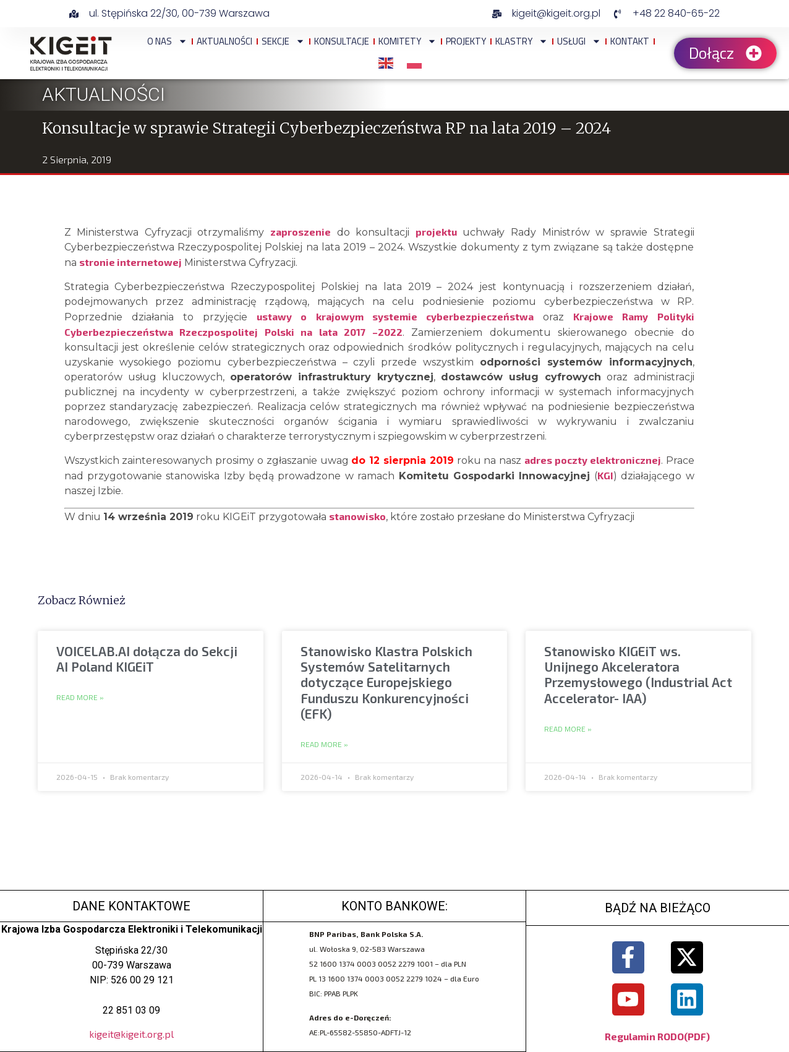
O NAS (167, 41)
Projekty (466, 41)
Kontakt (629, 41)
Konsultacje (341, 41)
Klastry (521, 41)
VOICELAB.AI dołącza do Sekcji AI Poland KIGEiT (146, 658)
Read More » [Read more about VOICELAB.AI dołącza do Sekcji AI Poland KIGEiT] (80, 697)
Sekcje (283, 41)
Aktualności (224, 41)
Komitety (407, 41)
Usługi (579, 41)
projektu (436, 231)
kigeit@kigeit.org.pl (131, 1034)
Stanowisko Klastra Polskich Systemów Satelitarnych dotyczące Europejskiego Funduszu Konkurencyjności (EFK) (386, 682)
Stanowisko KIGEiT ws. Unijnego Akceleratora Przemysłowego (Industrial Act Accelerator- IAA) (638, 674)
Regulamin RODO (644, 1036)
